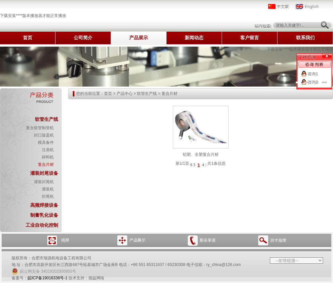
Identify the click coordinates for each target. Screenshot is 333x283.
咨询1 (313, 74)
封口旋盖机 (44, 135)
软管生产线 (46, 119)
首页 (27, 37)
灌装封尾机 (44, 181)
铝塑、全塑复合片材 (201, 154)
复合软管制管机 (40, 128)
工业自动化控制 (42, 225)
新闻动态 (194, 37)
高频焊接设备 (44, 205)
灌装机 (48, 189)
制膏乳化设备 (44, 215)
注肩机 (48, 149)
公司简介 (83, 37)
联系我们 (305, 37)
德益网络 (96, 278)
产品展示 (138, 37)
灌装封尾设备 (44, 173)
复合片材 (46, 164)
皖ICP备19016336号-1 (47, 278)
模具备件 (46, 142)
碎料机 (48, 157)
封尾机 (48, 196)
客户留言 (249, 37)
